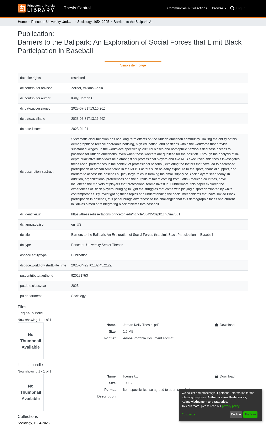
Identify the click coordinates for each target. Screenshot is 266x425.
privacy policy (230, 406)
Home (22, 22)
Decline (236, 414)
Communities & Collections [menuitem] (187, 8)
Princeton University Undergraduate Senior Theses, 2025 (52, 22)
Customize (188, 414)
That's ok (250, 414)
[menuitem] (218, 8)
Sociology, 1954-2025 (93, 22)
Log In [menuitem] (240, 8)
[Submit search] (232, 8)
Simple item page (133, 65)
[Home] (36, 8)
